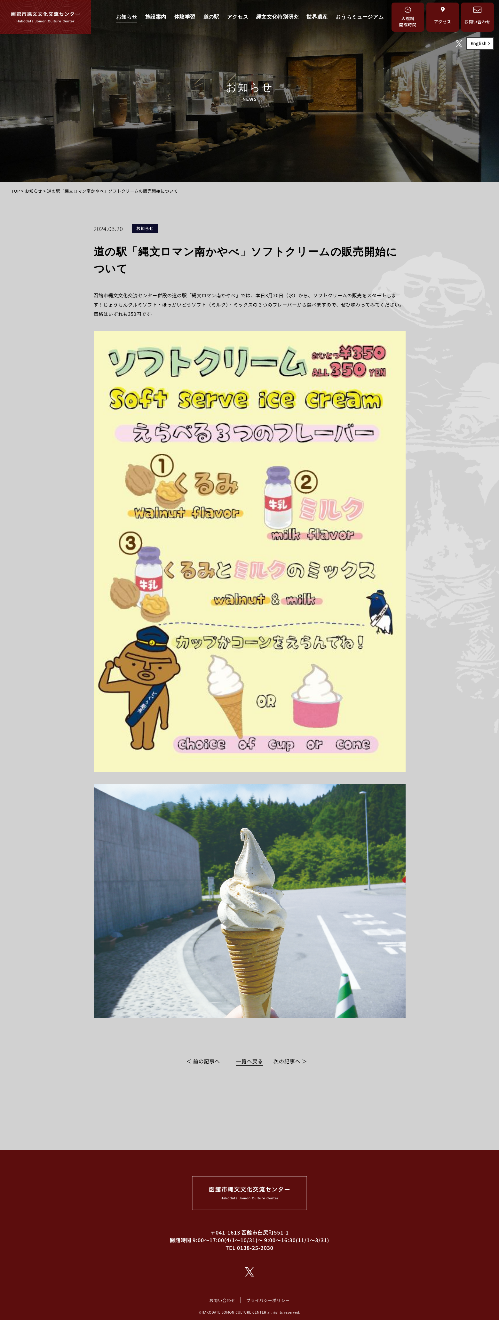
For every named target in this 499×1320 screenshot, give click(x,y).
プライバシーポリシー (268, 1300)
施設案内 (156, 16)
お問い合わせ (222, 1300)
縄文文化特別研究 (277, 16)
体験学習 (185, 16)
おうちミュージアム (360, 16)
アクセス (238, 16)
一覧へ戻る (249, 1061)
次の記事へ (287, 1061)
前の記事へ (206, 1061)
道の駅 (211, 16)
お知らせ (127, 16)
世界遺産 (317, 16)
